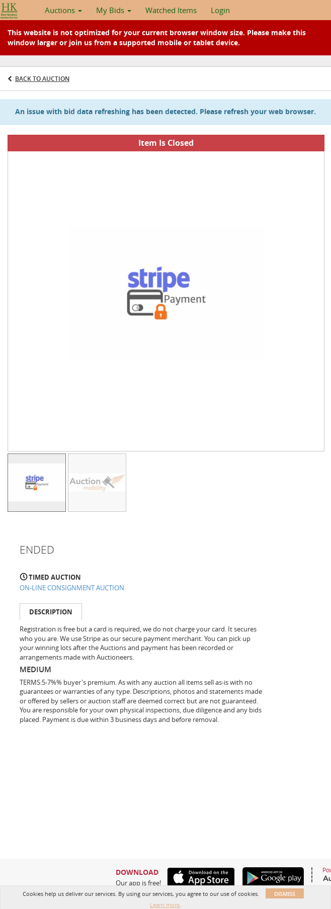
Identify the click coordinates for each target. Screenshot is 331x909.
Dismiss (284, 893)
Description (50, 611)
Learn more (165, 904)
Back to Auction (42, 78)
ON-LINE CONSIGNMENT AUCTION (72, 587)
